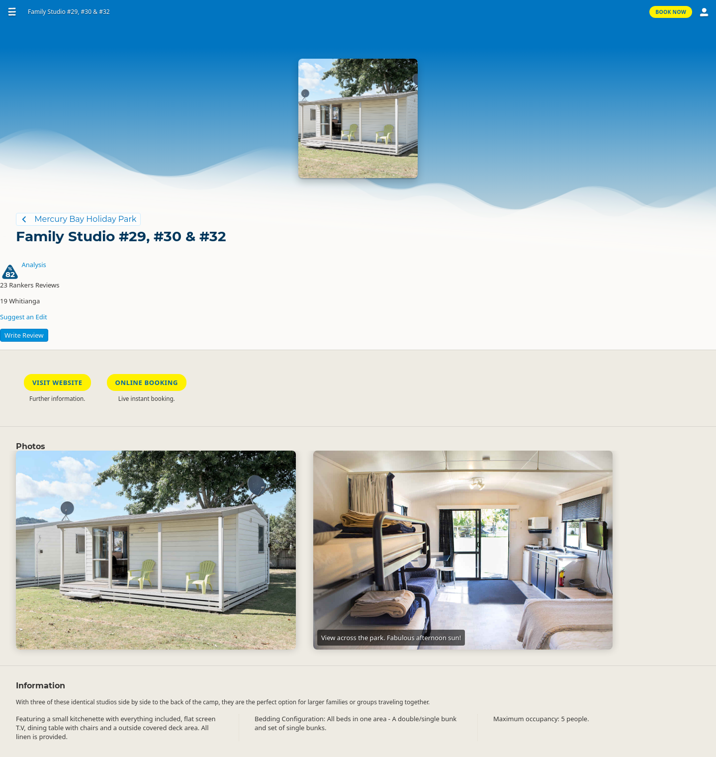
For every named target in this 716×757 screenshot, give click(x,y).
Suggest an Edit (23, 316)
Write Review (24, 335)
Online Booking (146, 382)
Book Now (670, 11)
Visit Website (57, 382)
